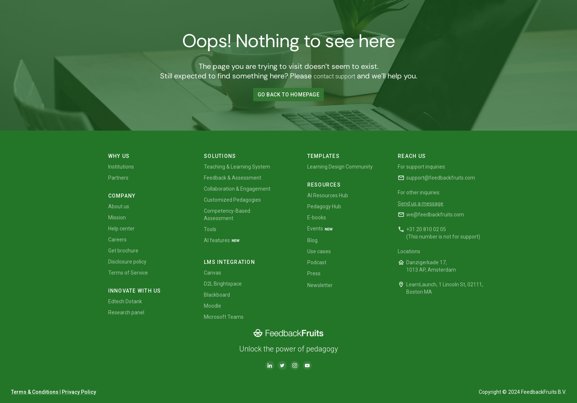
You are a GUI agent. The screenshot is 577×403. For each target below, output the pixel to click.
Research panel (126, 312)
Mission (117, 217)
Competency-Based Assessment (227, 214)
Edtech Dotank (125, 301)
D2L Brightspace (223, 284)
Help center (121, 228)
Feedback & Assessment (232, 178)
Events (315, 228)
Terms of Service (128, 273)
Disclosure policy (127, 262)
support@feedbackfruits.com (440, 178)
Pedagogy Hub (324, 206)
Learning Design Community (340, 167)
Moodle (212, 306)
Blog (312, 240)
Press (314, 273)
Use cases (319, 251)
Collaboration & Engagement (237, 189)
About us (118, 206)
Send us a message (420, 203)
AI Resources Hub (327, 195)
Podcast (316, 262)
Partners (118, 178)
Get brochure (123, 251)
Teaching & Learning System (237, 167)
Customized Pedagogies (232, 200)
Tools (210, 229)
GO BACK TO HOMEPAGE (289, 95)
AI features (217, 240)
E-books (316, 217)
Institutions (121, 167)
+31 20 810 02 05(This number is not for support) (443, 233)
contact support (334, 76)
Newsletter (320, 285)
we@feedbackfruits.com (435, 215)
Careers (117, 240)
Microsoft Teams (224, 317)
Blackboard (217, 295)
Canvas (212, 273)
